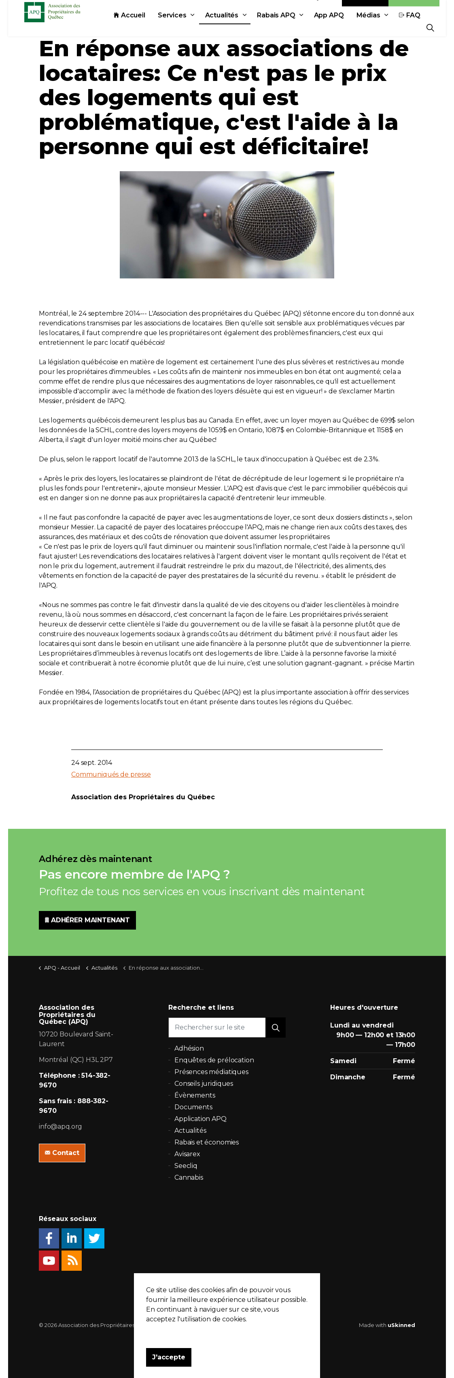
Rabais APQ (183, 45)
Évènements (194, 1095)
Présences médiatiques (211, 1072)
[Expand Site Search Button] (430, 27)
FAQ (316, 45)
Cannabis (188, 1177)
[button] (275, 1027)
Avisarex (187, 1154)
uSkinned (401, 1325)
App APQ (236, 45)
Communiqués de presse (111, 774)
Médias (275, 45)
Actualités (129, 45)
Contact (365, 27)
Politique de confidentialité (223, 1325)
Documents (193, 1107)
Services (79, 45)
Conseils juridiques (203, 1083)
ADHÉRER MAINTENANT (87, 920)
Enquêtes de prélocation (214, 1060)
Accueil (36, 45)
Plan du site (278, 1325)
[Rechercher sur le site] (227, 1027)
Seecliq (185, 1166)
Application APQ (200, 1119)
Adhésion (414, 27)
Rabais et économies (206, 1142)
